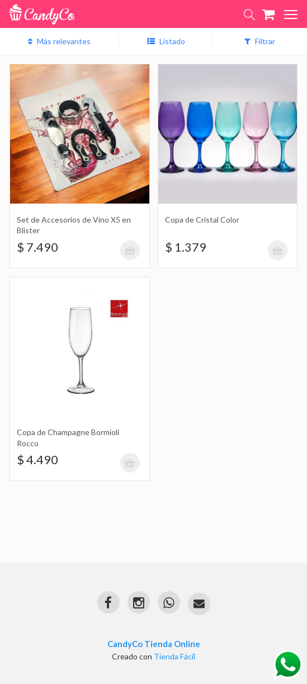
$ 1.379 (185, 246)
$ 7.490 (37, 246)
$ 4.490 (37, 459)
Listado (166, 41)
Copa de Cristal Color (202, 219)
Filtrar (259, 41)
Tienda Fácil (174, 656)
